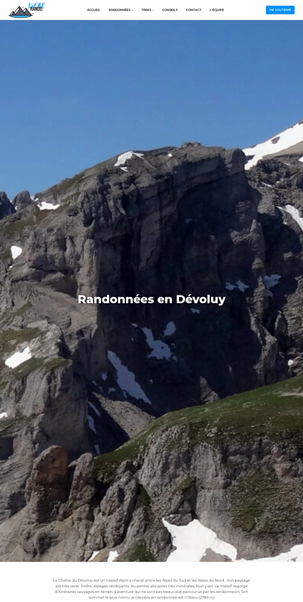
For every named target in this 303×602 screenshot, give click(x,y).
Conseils (170, 10)
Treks (146, 10)
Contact (193, 10)
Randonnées (119, 10)
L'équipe (217, 10)
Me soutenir (280, 10)
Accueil (93, 10)
